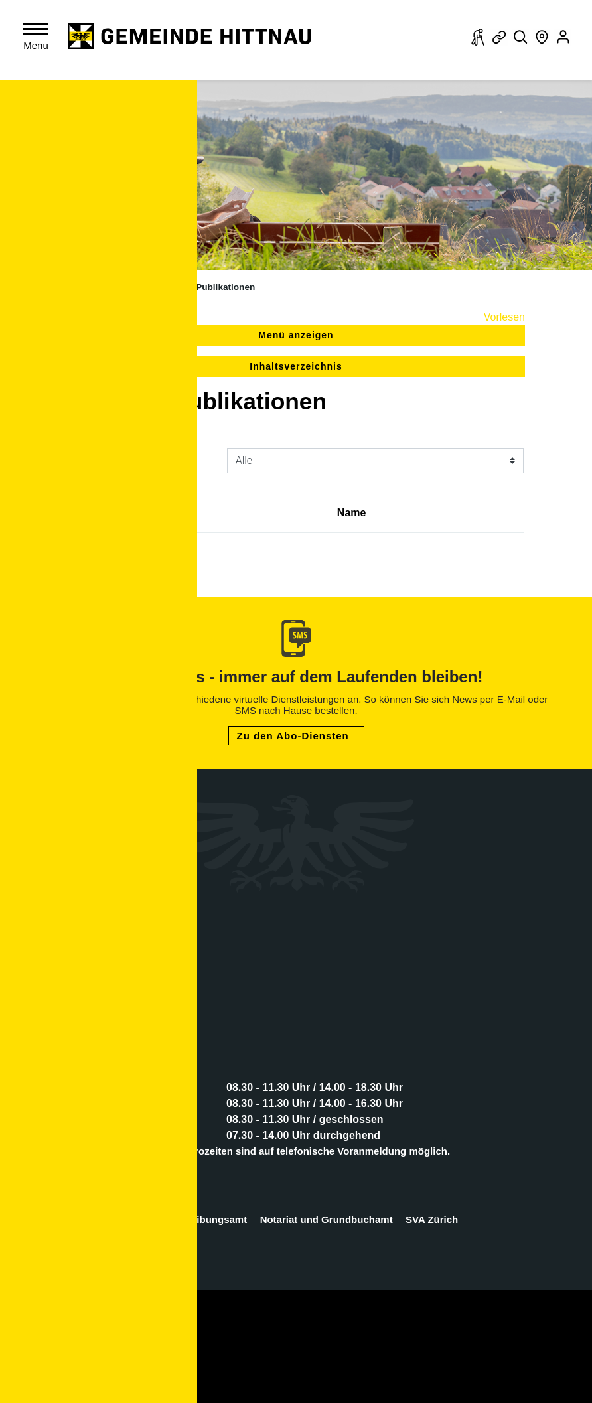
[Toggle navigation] (38, 39)
